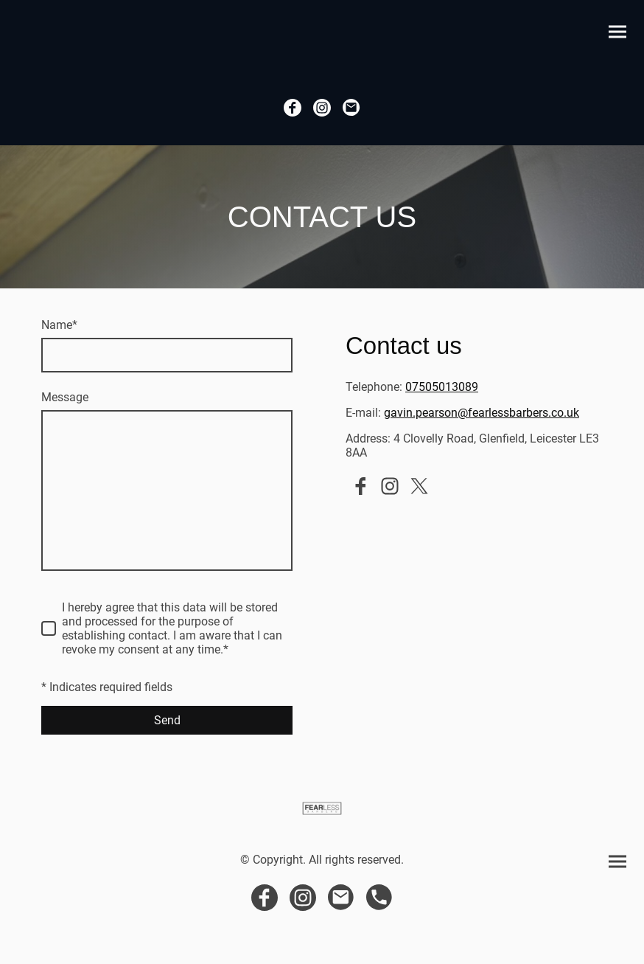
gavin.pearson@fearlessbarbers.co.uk (481, 413)
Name (59, 325)
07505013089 (441, 387)
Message (64, 397)
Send (167, 720)
